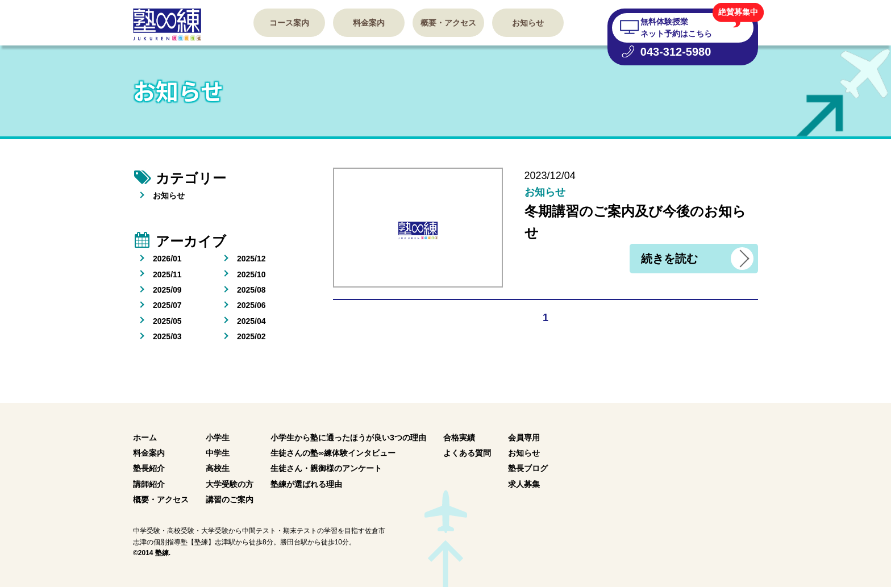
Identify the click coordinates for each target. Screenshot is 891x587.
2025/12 (251, 258)
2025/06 (251, 305)
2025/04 (251, 321)
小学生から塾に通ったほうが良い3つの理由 (348, 437)
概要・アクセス (448, 22)
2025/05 (167, 321)
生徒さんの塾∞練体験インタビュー (332, 452)
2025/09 (167, 289)
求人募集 (524, 484)
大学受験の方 (229, 484)
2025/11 (167, 274)
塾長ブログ (528, 468)
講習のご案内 (229, 499)
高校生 (218, 468)
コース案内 (289, 22)
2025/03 (167, 336)
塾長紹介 (149, 468)
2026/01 (167, 258)
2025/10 (251, 274)
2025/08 (251, 289)
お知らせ (528, 22)
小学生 (218, 437)
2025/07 (167, 305)
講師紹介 (149, 484)
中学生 (218, 452)
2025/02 (251, 336)
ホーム (145, 437)
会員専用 (524, 437)
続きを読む (669, 258)
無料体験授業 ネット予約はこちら (676, 27)
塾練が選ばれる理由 (306, 484)
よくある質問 (467, 452)
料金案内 (369, 22)
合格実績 (459, 437)
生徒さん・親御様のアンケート (326, 468)
